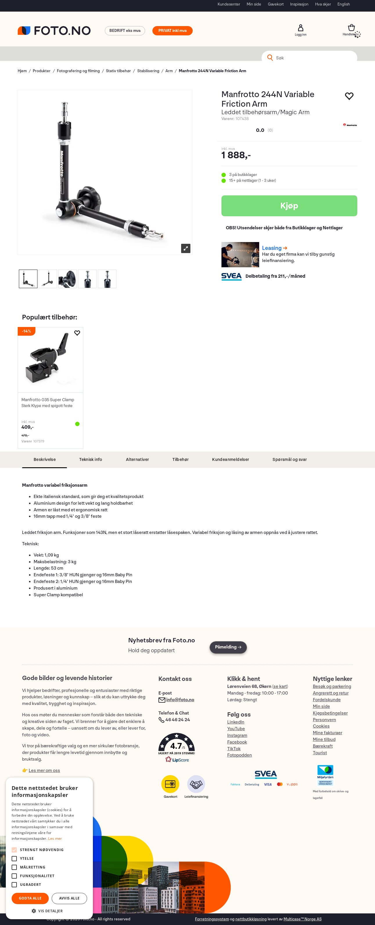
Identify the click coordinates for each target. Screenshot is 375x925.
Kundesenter (229, 4)
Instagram (237, 735)
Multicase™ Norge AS (303, 919)
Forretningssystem (212, 919)
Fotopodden (239, 755)
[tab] (44, 460)
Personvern (324, 720)
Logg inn (301, 27)
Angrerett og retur (331, 693)
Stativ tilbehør (118, 70)
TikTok (234, 749)
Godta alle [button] (30, 898)
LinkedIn (235, 722)
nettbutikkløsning (251, 919)
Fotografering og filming (78, 70)
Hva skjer (323, 4)
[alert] (49, 848)
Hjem (22, 70)
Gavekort (276, 4)
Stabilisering (148, 70)
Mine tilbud (324, 739)
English (344, 4)
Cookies (321, 726)
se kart (280, 686)
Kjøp (289, 206)
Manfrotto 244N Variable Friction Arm (212, 70)
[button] (186, 749)
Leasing (272, 248)
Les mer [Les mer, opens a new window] (55, 838)
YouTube (236, 729)
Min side (254, 4)
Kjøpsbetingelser (330, 713)
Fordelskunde (327, 700)
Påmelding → (228, 647)
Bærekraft (323, 746)
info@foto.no (180, 700)
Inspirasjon (299, 4)
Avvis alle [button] (69, 898)
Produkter (42, 70)
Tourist (320, 753)
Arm (169, 70)
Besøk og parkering (332, 686)
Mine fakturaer (327, 733)
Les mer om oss (44, 770)
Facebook (237, 742)
